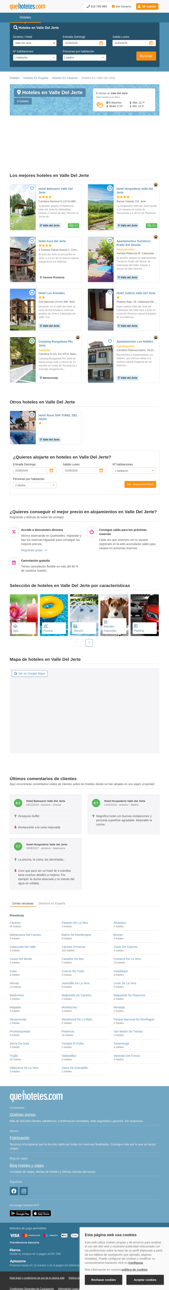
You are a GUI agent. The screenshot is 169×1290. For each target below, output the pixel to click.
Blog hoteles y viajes (27, 1144)
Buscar (146, 56)
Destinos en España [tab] (51, 882)
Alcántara (119, 901)
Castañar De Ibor (73, 937)
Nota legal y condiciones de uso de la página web (37, 1256)
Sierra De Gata (19, 1022)
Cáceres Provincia (73, 925)
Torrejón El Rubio (73, 1022)
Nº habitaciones (23, 51)
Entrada (74, 36)
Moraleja (119, 986)
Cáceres (15, 901)
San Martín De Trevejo (128, 1010)
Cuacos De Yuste (73, 949)
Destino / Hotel (22, 36)
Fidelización (20, 1117)
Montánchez (69, 986)
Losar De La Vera (124, 962)
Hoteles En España (35, 78)
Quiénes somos (23, 1093)
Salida (120, 36)
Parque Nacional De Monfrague (133, 998)
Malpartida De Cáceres (76, 974)
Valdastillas (69, 1034)
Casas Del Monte (21, 937)
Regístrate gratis (34, 529)
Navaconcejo (18, 998)
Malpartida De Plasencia (129, 974)
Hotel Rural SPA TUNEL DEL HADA (58, 395)
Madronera (17, 974)
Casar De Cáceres (125, 925)
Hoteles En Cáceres (65, 78)
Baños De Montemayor (76, 913)
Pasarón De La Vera (75, 901)
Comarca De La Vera (127, 937)
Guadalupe (120, 949)
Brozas (118, 913)
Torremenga (121, 1022)
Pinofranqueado (20, 1010)
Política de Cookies (79, 1256)
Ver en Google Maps (29, 652)
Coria (13, 949)
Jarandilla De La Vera (75, 962)
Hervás (14, 962)
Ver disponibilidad (140, 463)
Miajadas (15, 986)
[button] (147, 6)
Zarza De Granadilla (75, 1046)
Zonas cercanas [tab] (22, 882)
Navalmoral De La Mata (77, 998)
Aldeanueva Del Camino (25, 913)
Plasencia (68, 1010)
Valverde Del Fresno (126, 1034)
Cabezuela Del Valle (23, 925)
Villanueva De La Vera (24, 1046)
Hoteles (15, 78)
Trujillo (14, 1034)
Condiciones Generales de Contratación (32, 1267)
